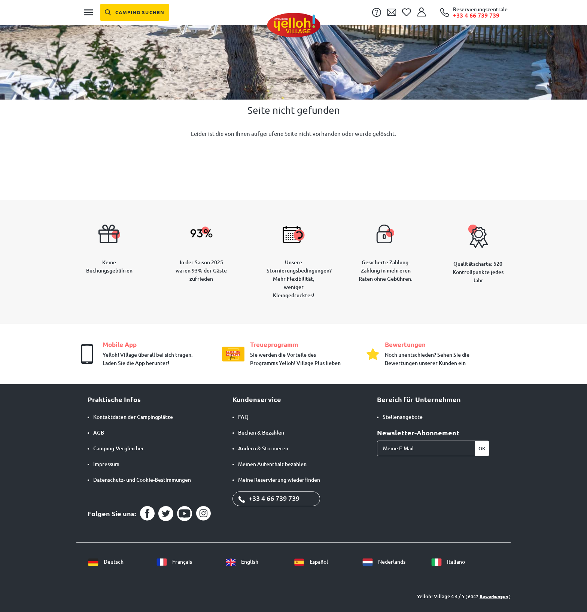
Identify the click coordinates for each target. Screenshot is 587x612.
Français (174, 562)
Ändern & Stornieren (263, 448)
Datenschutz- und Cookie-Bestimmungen (142, 480)
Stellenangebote (403, 417)
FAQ (243, 417)
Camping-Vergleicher (118, 448)
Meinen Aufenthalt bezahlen (272, 464)
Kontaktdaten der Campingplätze (133, 417)
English (241, 562)
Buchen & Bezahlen (261, 433)
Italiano (448, 562)
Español (311, 562)
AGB (98, 433)
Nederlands (383, 562)
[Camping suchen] (134, 12)
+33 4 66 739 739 (268, 498)
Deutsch (106, 562)
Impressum (106, 464)
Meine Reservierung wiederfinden (279, 480)
